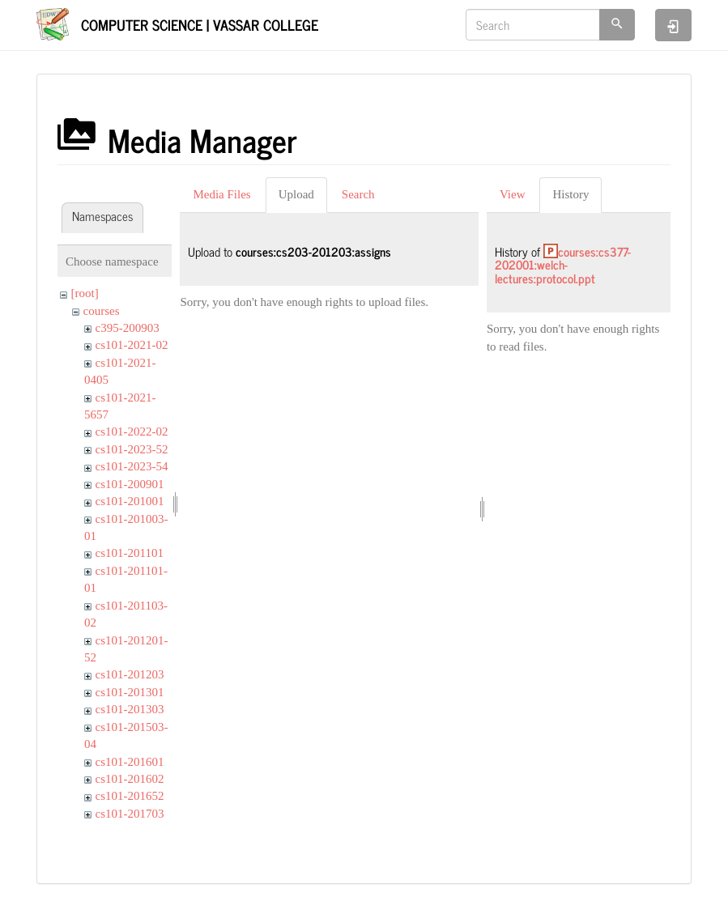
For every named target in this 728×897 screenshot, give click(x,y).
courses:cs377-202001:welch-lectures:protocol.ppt (563, 264)
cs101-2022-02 (132, 431)
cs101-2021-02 (132, 344)
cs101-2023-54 (132, 466)
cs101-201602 (130, 778)
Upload (296, 194)
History (570, 194)
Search (358, 194)
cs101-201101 (130, 552)
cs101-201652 (130, 795)
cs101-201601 (130, 761)
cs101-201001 (130, 501)
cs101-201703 (130, 813)
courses (101, 310)
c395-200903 (128, 327)
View (513, 194)
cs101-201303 (130, 709)
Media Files (221, 194)
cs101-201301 (130, 692)
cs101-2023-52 (132, 449)
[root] (85, 293)
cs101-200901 (130, 484)
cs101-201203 (130, 674)
